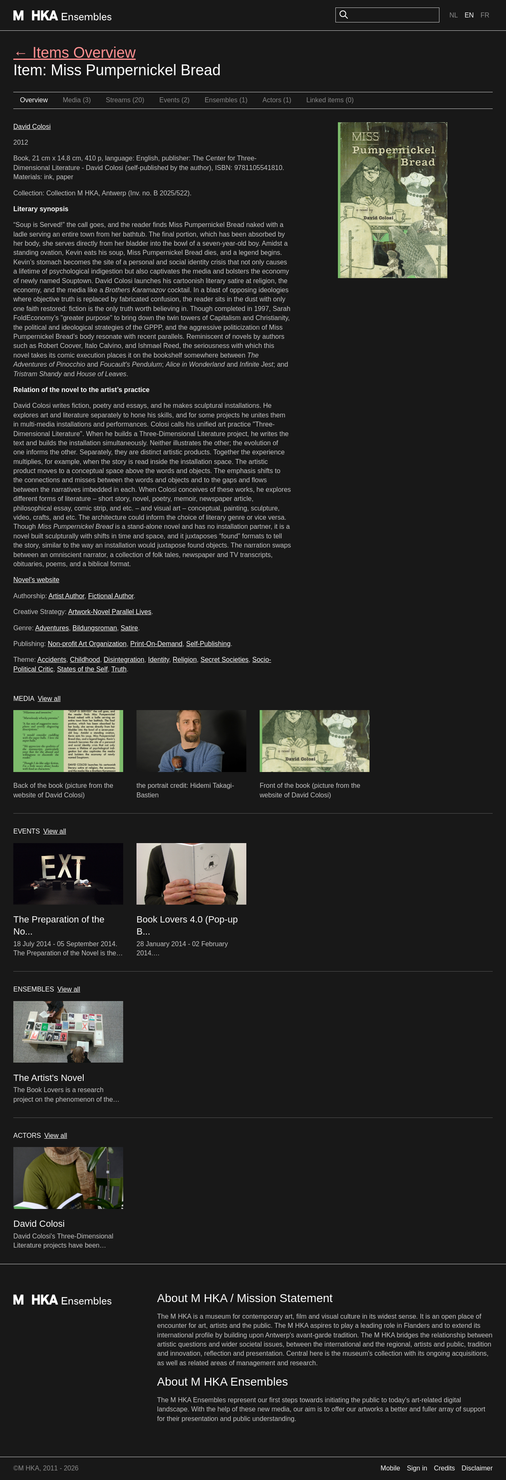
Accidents (51, 659)
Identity (158, 659)
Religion (185, 659)
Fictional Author (111, 595)
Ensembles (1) (226, 100)
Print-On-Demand (156, 643)
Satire (129, 627)
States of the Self (82, 669)
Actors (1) (277, 100)
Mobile (390, 1468)
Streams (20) (125, 100)
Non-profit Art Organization (87, 643)
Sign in (417, 1468)
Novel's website (36, 579)
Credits (444, 1468)
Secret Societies (225, 659)
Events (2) (174, 100)
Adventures (52, 627)
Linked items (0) (330, 100)
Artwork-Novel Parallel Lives (109, 611)
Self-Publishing (208, 643)
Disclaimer (477, 1468)
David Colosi (32, 126)
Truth (118, 669)
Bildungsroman (94, 627)
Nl (453, 15)
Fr (485, 15)
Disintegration (124, 659)
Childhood (85, 659)
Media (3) (77, 100)
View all (49, 698)
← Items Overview (74, 52)
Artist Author (66, 595)
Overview (34, 100)
